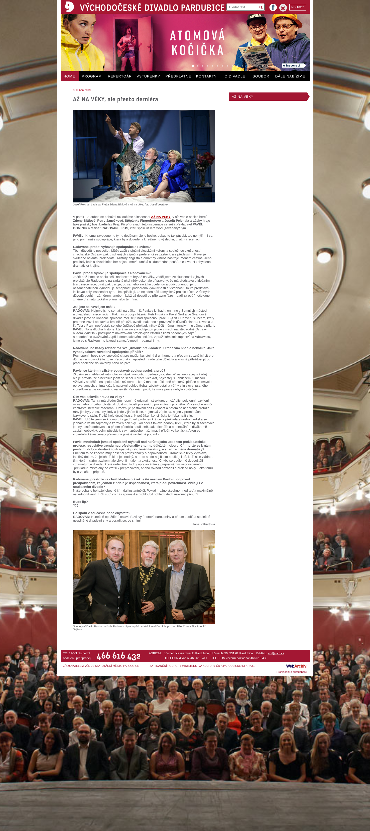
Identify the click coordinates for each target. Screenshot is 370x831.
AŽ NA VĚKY (243, 96)
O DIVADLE (235, 76)
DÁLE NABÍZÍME (290, 76)
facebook (273, 6)
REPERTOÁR (120, 76)
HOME (69, 76)
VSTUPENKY (148, 76)
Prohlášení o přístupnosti (292, 672)
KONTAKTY (206, 76)
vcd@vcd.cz (276, 653)
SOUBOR (261, 76)
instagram (283, 7)
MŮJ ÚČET (297, 7)
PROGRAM (92, 76)
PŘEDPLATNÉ (178, 76)
